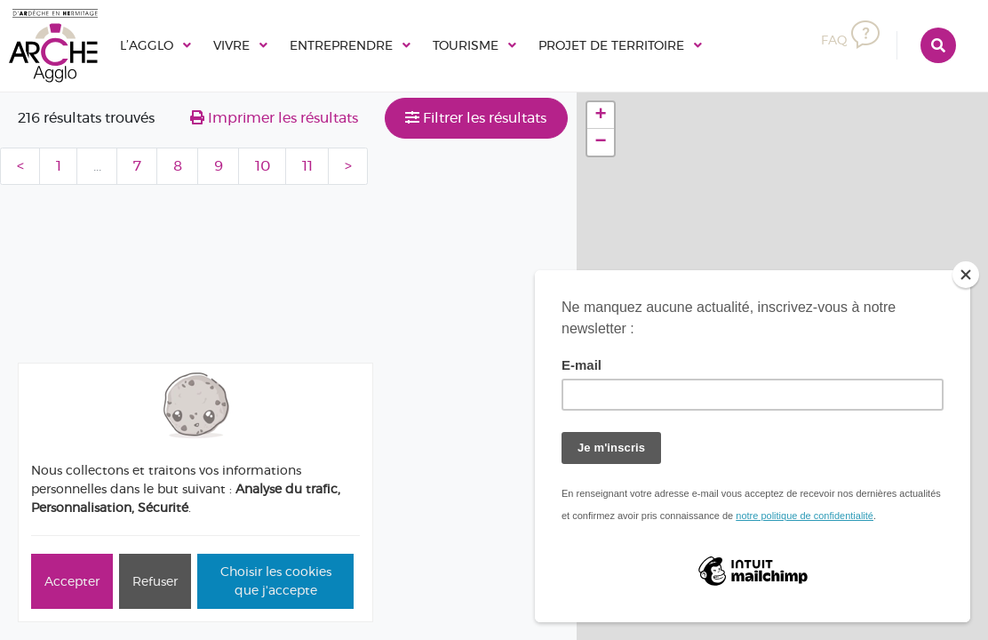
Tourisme (501, 44)
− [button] (601, 142)
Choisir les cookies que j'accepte (275, 581)
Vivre (242, 44)
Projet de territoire (663, 44)
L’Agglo (150, 44)
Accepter (72, 581)
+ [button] (601, 115)
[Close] (965, 274)
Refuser (155, 581)
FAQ (848, 40)
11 (307, 165)
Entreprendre (364, 44)
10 (262, 165)
